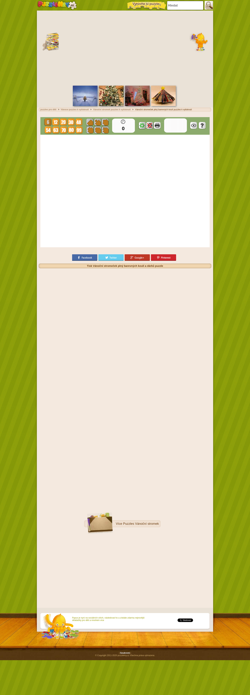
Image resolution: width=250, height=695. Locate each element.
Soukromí (125, 653)
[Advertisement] (71, 47)
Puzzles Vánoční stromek (141, 523)
